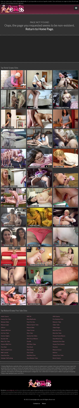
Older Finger (56, 327)
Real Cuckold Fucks (6, 350)
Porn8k (29, 341)
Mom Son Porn (56, 330)
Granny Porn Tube (57, 355)
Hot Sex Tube (5, 333)
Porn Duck (30, 347)
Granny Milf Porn (6, 330)
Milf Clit (29, 316)
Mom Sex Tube (56, 333)
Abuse (44, 403)
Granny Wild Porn (6, 344)
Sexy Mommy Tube (32, 358)
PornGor (55, 347)
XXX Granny (56, 316)
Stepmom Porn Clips (58, 341)
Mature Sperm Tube (32, 325)
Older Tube (55, 325)
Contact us (36, 403)
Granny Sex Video (32, 336)
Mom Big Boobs (31, 319)
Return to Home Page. (40, 29)
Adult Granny (5, 316)
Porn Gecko (30, 350)
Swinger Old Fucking (7, 358)
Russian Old (4, 338)
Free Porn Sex (31, 322)
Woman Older (5, 322)
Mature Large (5, 325)
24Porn (3, 327)
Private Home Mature (58, 336)
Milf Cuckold (4, 352)
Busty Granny (56, 358)
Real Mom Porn (31, 355)
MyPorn (54, 352)
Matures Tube (56, 322)
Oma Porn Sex (5, 355)
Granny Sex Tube (6, 319)
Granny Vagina (5, 336)
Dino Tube (30, 333)
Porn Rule (4, 347)
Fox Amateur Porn (57, 319)
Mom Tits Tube (5, 341)
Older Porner (30, 330)
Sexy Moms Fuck (57, 338)
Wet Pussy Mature (32, 338)
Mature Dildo (30, 327)
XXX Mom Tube (31, 344)
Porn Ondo (30, 352)
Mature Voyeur (56, 350)
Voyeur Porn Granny (58, 344)
